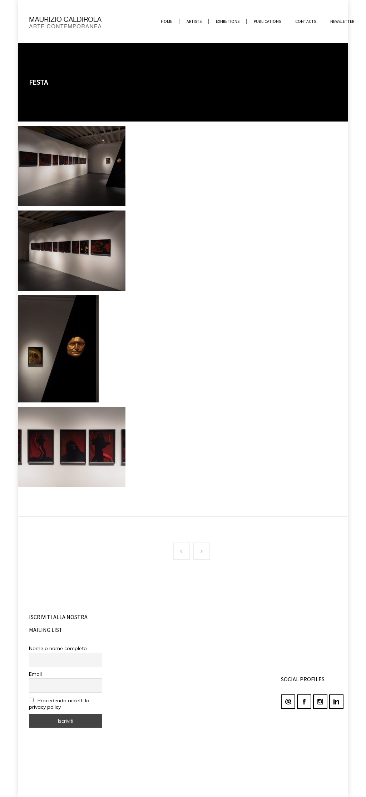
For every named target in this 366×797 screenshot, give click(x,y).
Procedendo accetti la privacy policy (59, 703)
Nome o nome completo (58, 648)
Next (198, 549)
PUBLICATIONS (267, 21)
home (166, 21)
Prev (178, 549)
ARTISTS (194, 21)
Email (35, 674)
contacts (305, 21)
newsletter (342, 21)
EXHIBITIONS (227, 21)
